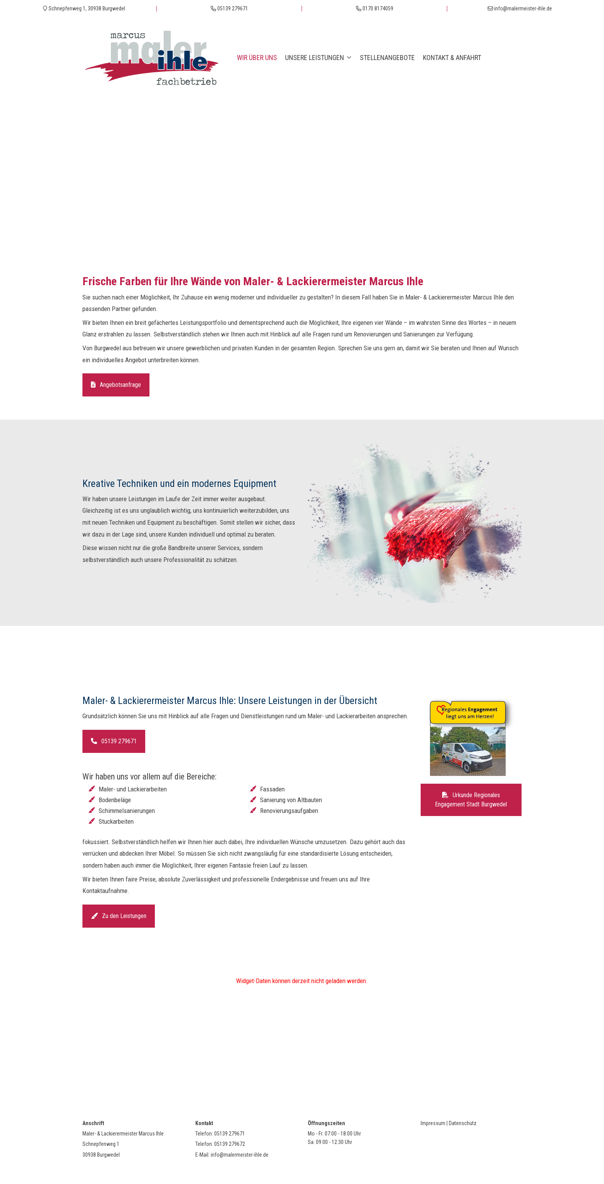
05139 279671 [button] (114, 741)
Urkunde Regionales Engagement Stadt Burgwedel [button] (471, 799)
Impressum (433, 1123)
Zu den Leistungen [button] (118, 916)
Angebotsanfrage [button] (116, 384)
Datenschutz (462, 1123)
